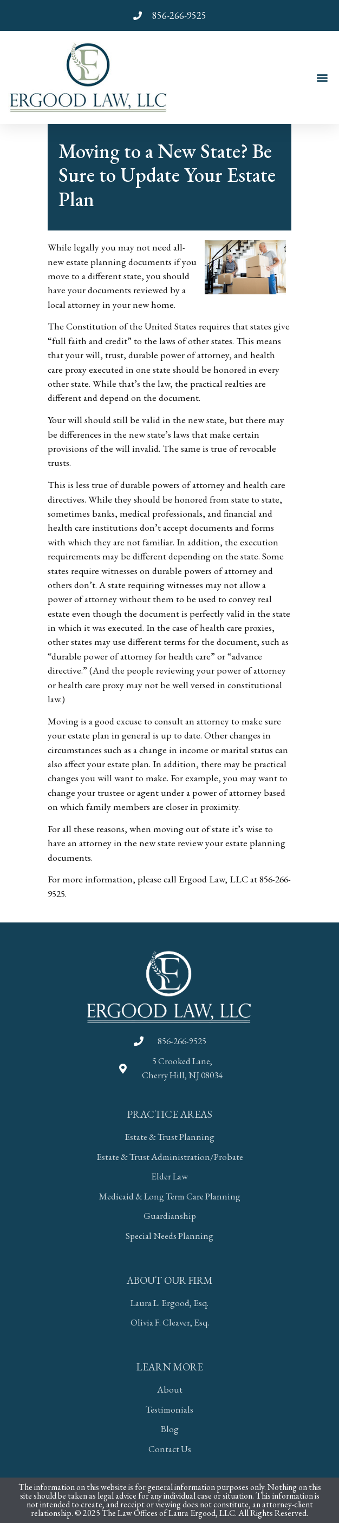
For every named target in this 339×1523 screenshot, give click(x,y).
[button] (322, 77)
